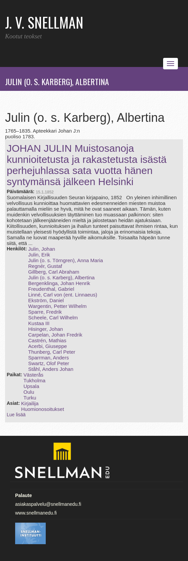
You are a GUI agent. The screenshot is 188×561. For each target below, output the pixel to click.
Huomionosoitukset (42, 409)
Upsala (31, 386)
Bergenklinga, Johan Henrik (59, 283)
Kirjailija (30, 403)
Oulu (29, 392)
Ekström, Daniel (46, 300)
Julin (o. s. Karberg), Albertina (61, 277)
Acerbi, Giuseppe (47, 346)
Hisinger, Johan (45, 329)
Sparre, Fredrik (45, 312)
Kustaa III (38, 323)
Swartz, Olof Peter (48, 363)
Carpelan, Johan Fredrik (55, 335)
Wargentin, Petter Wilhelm (57, 306)
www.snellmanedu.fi (36, 513)
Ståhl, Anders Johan (50, 369)
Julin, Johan (41, 249)
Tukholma (34, 380)
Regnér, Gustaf (45, 266)
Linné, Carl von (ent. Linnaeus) (62, 294)
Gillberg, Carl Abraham (53, 272)
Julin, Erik (39, 254)
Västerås (33, 375)
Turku (30, 397)
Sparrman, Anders (48, 357)
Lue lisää (16, 414)
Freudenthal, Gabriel (51, 289)
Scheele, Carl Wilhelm (53, 317)
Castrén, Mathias (47, 340)
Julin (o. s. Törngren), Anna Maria (65, 260)
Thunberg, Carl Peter (51, 352)
